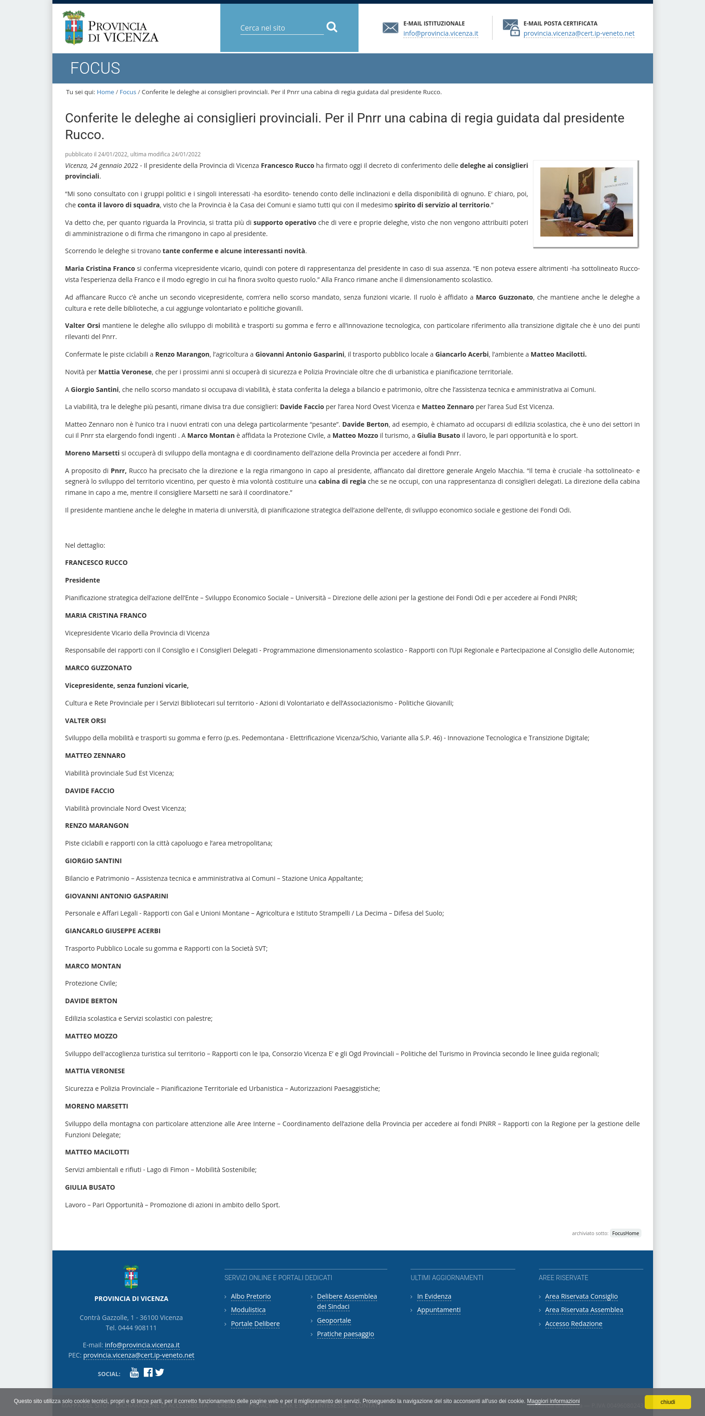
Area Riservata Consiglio (581, 1296)
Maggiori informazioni (553, 1401)
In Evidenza (434, 1296)
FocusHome (625, 1233)
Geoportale (334, 1320)
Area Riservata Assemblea (584, 1309)
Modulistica (248, 1309)
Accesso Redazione (573, 1323)
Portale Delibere (255, 1323)
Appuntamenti (439, 1309)
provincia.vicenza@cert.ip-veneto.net (579, 32)
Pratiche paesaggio (345, 1333)
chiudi (667, 1402)
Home (106, 92)
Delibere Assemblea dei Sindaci (347, 1301)
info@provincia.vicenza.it (441, 32)
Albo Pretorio (251, 1296)
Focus (128, 92)
